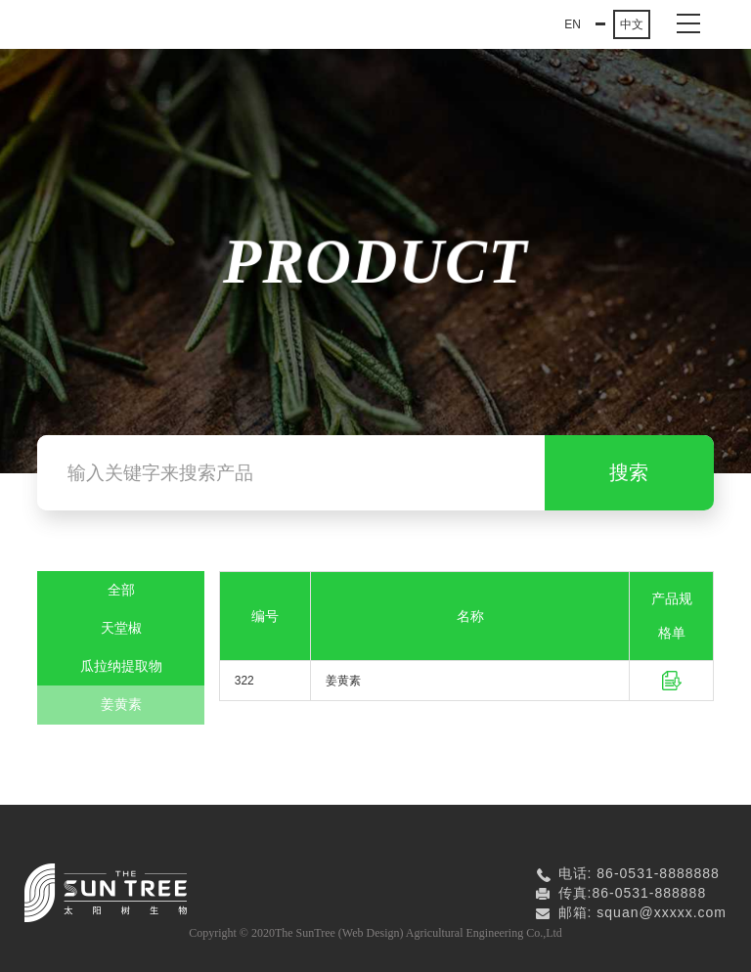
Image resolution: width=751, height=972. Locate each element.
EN (572, 24)
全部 (121, 590)
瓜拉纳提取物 (121, 666)
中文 (631, 24)
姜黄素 (121, 704)
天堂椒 (121, 628)
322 (244, 680)
